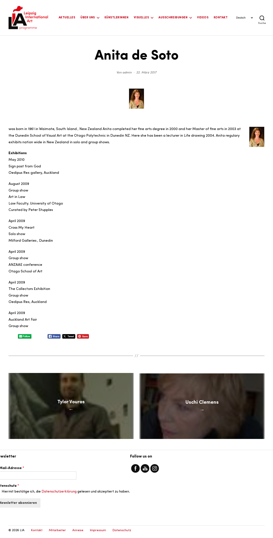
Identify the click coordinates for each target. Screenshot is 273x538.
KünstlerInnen (116, 17)
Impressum (98, 532)
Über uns (87, 17)
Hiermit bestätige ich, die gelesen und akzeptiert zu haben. (66, 494)
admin (127, 72)
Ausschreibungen (172, 17)
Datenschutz (121, 532)
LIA (22, 532)
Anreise (77, 532)
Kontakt (221, 17)
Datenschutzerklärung (59, 494)
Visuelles (141, 17)
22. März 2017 (146, 72)
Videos (202, 17)
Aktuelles (67, 17)
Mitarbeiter (57, 532)
